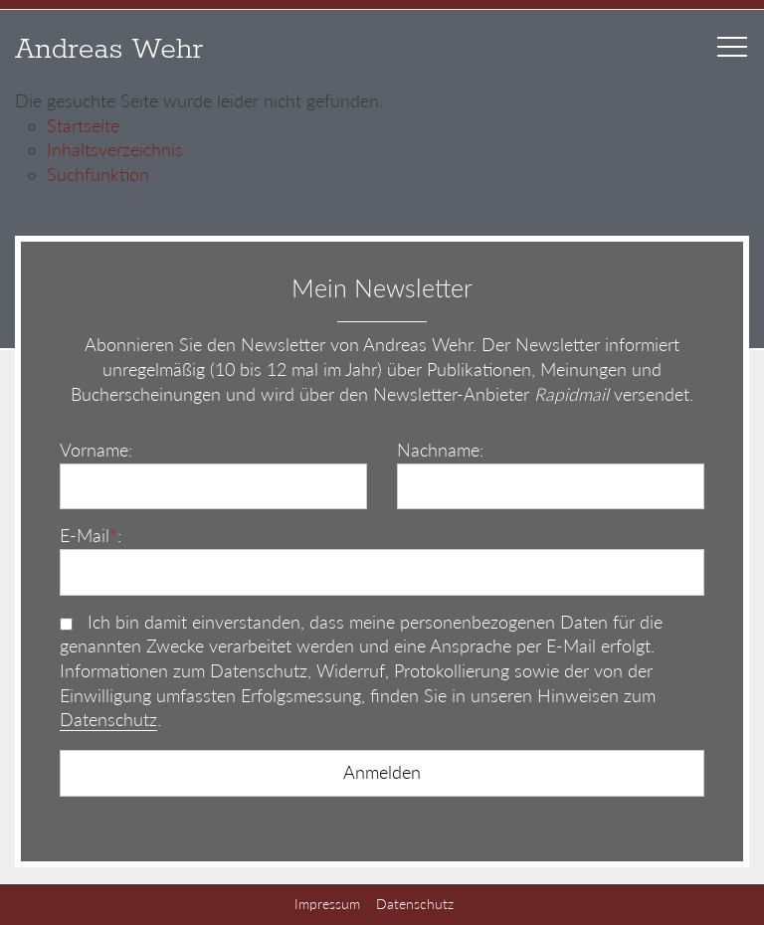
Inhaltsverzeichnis (115, 149)
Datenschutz (108, 719)
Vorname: (96, 450)
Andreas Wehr (109, 50)
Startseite (83, 125)
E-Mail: (90, 535)
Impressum (327, 903)
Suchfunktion (98, 174)
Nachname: (440, 450)
